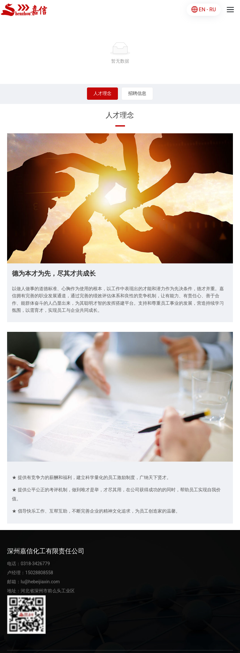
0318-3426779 (35, 563)
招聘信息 (137, 93)
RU (212, 9)
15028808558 (39, 572)
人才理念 (102, 93)
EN (202, 9)
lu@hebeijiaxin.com (40, 581)
